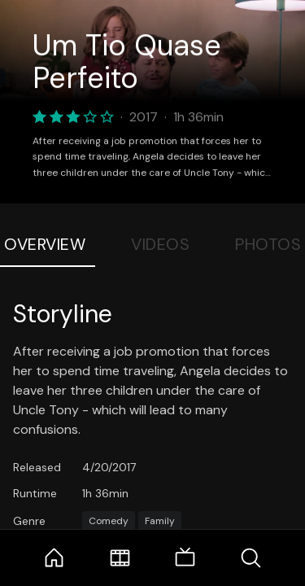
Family (160, 520)
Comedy (109, 520)
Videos (160, 244)
